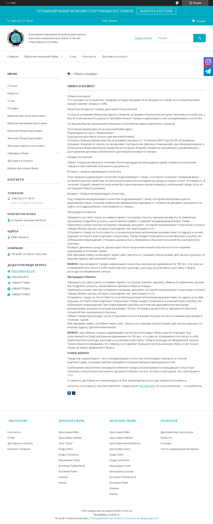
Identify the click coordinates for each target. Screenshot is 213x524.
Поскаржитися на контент (107, 518)
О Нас (11, 438)
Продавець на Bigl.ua (106, 514)
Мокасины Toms (69, 460)
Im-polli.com (147, 386)
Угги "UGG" (66, 443)
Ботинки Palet (68, 471)
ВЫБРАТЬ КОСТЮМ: (156, 11)
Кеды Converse (69, 454)
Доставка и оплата (114, 56)
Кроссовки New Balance (125, 443)
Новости (13, 93)
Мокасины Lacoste (122, 471)
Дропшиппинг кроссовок (177, 432)
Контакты (89, 56)
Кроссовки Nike (69, 432)
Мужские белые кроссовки (25, 131)
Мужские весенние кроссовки (27, 123)
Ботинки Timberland (72, 466)
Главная (12, 56)
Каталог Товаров (18, 449)
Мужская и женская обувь (42, 56)
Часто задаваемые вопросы (179, 449)
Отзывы (12, 108)
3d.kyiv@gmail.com (23, 271)
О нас (73, 56)
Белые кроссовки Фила (22, 168)
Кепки (63, 482)
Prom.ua (127, 511)
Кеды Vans (66, 449)
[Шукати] (199, 38)
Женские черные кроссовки (26, 146)
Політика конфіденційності (142, 518)
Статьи (12, 86)
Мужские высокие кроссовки (26, 116)
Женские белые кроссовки (25, 138)
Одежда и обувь (18, 153)
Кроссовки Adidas (70, 438)
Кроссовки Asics (120, 449)
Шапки (63, 477)
